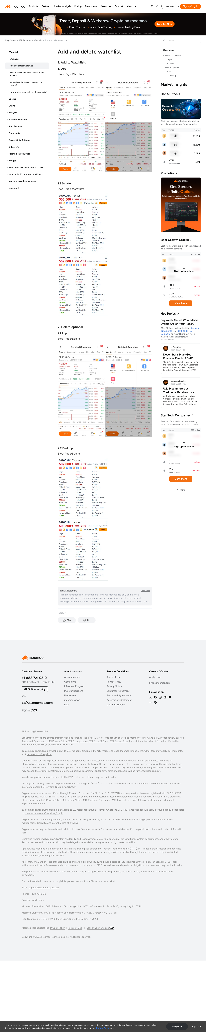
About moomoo (72, 677)
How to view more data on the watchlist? (28, 92)
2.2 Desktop (170, 75)
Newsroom (70, 695)
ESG (66, 704)
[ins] (160, 697)
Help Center (10, 40)
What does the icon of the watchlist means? (26, 83)
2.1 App (168, 71)
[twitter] (150, 697)
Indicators (14, 147)
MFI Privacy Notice (78, 741)
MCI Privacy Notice (72, 800)
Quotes (12, 98)
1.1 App (168, 59)
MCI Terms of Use (121, 800)
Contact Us (70, 681)
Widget (12, 160)
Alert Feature (15, 126)
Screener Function (18, 119)
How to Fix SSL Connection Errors (25, 174)
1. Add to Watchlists (172, 55)
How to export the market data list (26, 167)
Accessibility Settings (19, 140)
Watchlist (37, 40)
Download (170, 6)
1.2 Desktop (170, 63)
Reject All (196, 1026)
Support (119, 6)
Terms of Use (114, 677)
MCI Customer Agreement (97, 800)
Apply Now (155, 677)
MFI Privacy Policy (57, 741)
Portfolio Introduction (19, 153)
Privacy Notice (114, 686)
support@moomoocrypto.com (44, 887)
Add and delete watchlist (21, 65)
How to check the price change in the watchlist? (27, 74)
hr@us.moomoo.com (159, 682)
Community (14, 133)
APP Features (24, 40)
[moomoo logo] (15, 6)
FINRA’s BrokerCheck (62, 744)
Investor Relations (73, 690)
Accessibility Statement (119, 700)
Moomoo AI (14, 188)
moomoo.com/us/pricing (39, 754)
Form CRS (29, 710)
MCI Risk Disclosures (148, 800)
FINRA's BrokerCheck (64, 786)
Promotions (91, 6)
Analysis (13, 112)
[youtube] (170, 697)
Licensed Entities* (116, 704)
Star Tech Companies (176, 415)
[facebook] (155, 697)
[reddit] (155, 702)
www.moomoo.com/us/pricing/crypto (44, 813)
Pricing (78, 6)
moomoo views (72, 700)
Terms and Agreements (119, 695)
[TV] (150, 702)
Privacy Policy (102, 1028)
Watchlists (14, 58)
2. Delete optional (171, 67)
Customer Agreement (118, 690)
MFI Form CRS (96, 741)
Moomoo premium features (22, 181)
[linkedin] (165, 697)
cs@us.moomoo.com (37, 703)
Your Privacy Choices (98, 927)
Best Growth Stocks (175, 240)
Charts (12, 105)
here (24, 832)
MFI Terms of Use (119, 741)
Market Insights (174, 84)
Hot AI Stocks (170, 94)
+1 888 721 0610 (34, 678)
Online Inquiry (36, 689)
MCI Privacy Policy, (51, 800)
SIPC (156, 737)
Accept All (177, 1026)
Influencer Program (74, 686)
